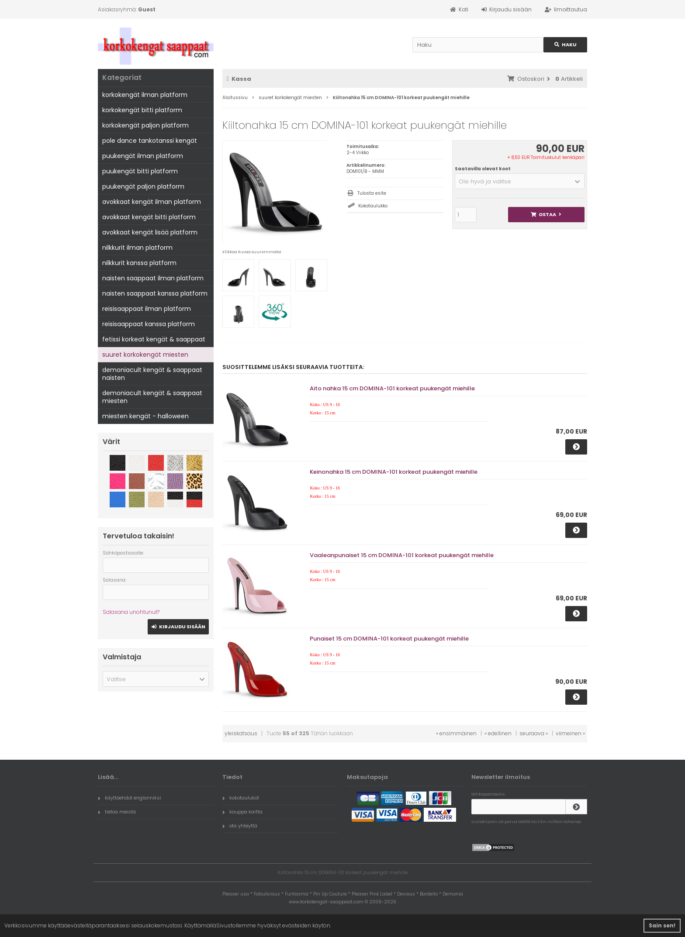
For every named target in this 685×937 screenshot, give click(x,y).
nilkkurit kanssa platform (139, 262)
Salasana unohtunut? (131, 612)
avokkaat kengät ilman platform (151, 201)
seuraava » (533, 733)
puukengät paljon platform (143, 186)
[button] (520, 181)
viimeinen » (570, 733)
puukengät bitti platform (140, 171)
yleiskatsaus (241, 733)
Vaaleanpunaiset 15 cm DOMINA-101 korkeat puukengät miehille (402, 555)
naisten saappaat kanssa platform (155, 293)
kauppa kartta (242, 811)
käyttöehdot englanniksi (129, 797)
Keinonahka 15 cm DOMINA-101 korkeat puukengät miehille (393, 472)
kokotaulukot (240, 797)
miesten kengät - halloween (145, 416)
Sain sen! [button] (662, 925)
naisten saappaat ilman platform (153, 278)
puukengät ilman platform (142, 156)
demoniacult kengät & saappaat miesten (152, 397)
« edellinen (498, 733)
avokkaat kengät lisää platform (149, 232)
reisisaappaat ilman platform (146, 308)
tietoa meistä (117, 811)
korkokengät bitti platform (142, 110)
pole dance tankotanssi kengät (149, 140)
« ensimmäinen (456, 733)
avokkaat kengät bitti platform (149, 217)
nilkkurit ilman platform (137, 247)
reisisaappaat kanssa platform (148, 324)
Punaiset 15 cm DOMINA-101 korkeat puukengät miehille (389, 638)
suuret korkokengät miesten (145, 354)
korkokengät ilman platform (144, 94)
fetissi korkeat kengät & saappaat (153, 339)
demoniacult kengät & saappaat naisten (152, 373)
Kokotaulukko (372, 206)
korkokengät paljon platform (145, 125)
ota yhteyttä (239, 825)
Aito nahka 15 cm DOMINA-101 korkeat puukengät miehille (392, 388)
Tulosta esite (371, 193)
